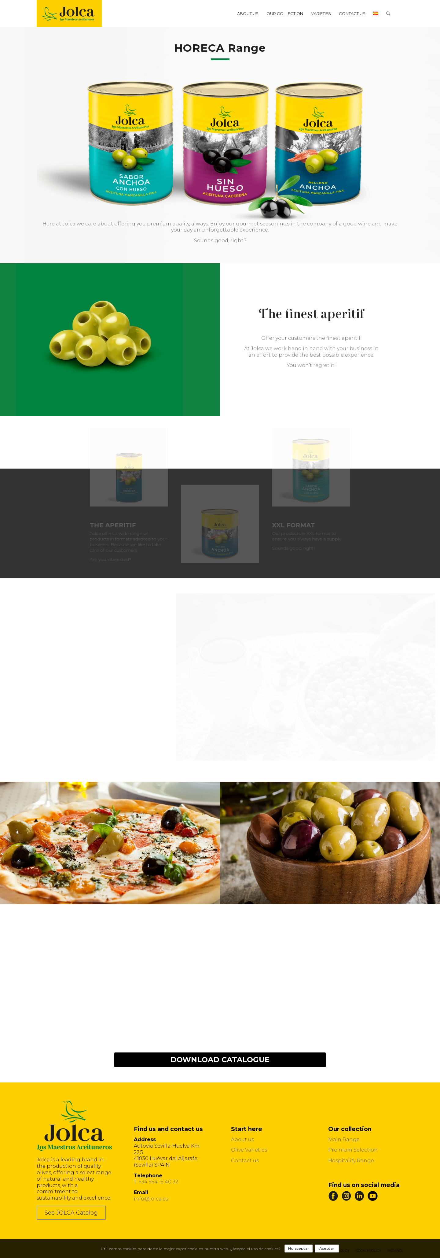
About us (242, 1139)
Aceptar (327, 1248)
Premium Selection (353, 1150)
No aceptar (298, 1248)
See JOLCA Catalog (71, 1212)
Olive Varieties (249, 1150)
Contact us (245, 1160)
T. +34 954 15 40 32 (156, 1182)
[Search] (388, 13)
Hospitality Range (351, 1160)
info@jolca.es (151, 1199)
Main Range (344, 1139)
